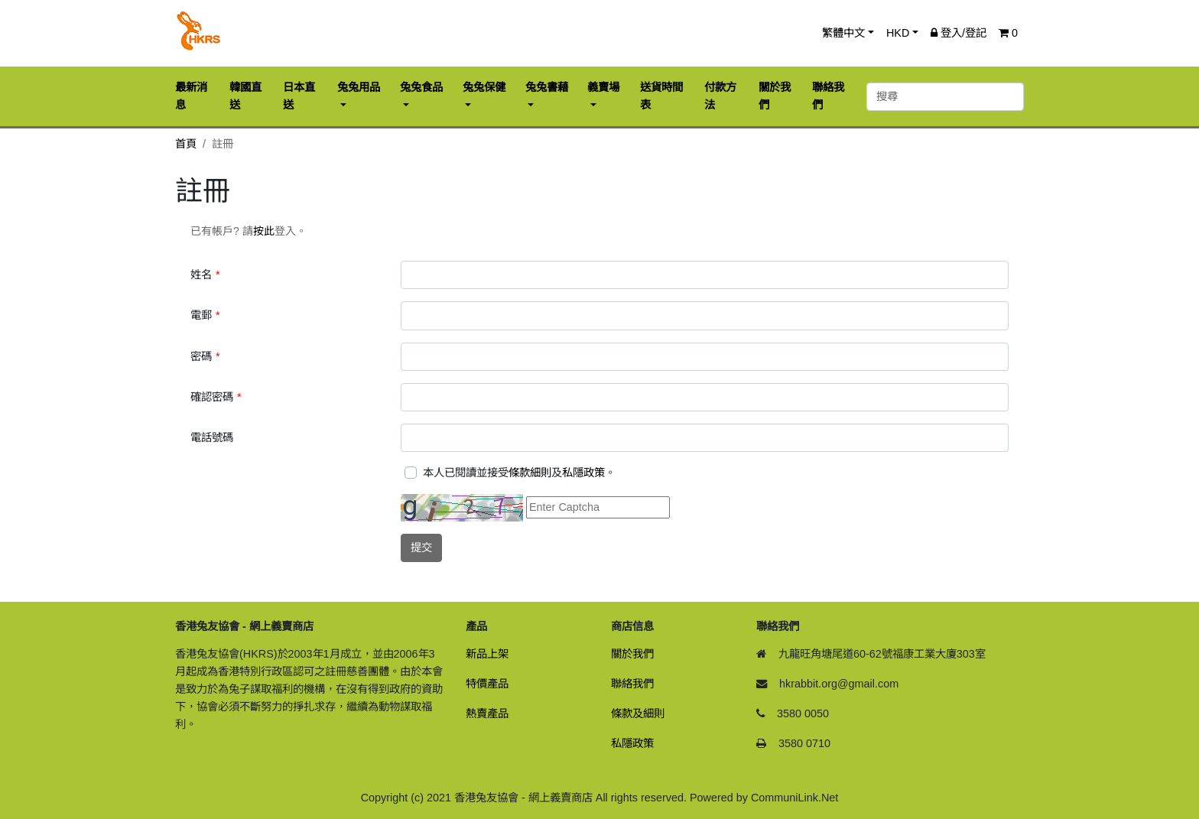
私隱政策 (583, 472)
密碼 (201, 356)
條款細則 (530, 472)
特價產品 (487, 684)
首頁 (186, 144)
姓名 (201, 274)
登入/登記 (958, 33)
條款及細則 (637, 713)
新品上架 (487, 654)
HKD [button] (897, 33)
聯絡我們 (632, 684)
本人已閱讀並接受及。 (519, 472)
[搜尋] (945, 97)
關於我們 (632, 654)
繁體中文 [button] (843, 33)
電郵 (201, 315)
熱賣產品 (487, 713)
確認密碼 (211, 397)
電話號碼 (211, 437)
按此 (264, 231)
